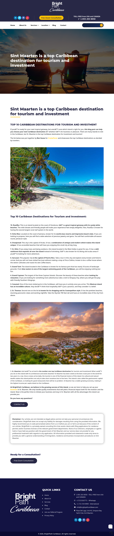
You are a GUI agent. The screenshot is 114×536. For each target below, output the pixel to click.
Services (34, 25)
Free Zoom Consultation (51, 18)
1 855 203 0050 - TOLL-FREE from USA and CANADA (89, 496)
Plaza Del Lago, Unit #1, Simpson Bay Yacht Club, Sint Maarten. (89, 511)
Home (12, 25)
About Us (22, 25)
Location (44, 25)
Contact (63, 25)
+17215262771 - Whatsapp (86, 500)
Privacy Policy (49, 515)
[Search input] (88, 25)
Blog (54, 25)
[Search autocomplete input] (95, 23)
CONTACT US (19, 404)
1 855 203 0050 (88, 18)
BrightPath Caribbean (52, 534)
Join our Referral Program (53, 512)
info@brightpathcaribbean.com (87, 507)
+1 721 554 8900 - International (88, 504)
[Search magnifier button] (101, 25)
